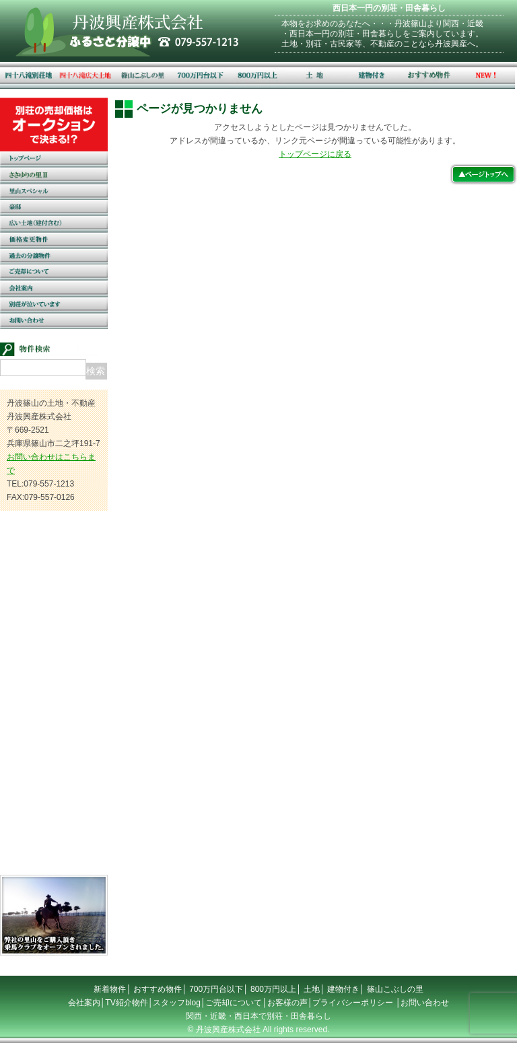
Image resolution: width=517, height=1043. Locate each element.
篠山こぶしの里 (395, 989)
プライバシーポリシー (352, 1002)
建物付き (343, 989)
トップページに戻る (315, 154)
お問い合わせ (425, 1002)
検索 (95, 370)
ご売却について (233, 1002)
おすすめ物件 (157, 989)
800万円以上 (273, 989)
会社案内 (84, 1002)
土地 (312, 989)
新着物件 (110, 989)
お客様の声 (287, 1002)
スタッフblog (177, 1002)
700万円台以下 (216, 989)
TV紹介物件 (126, 1002)
